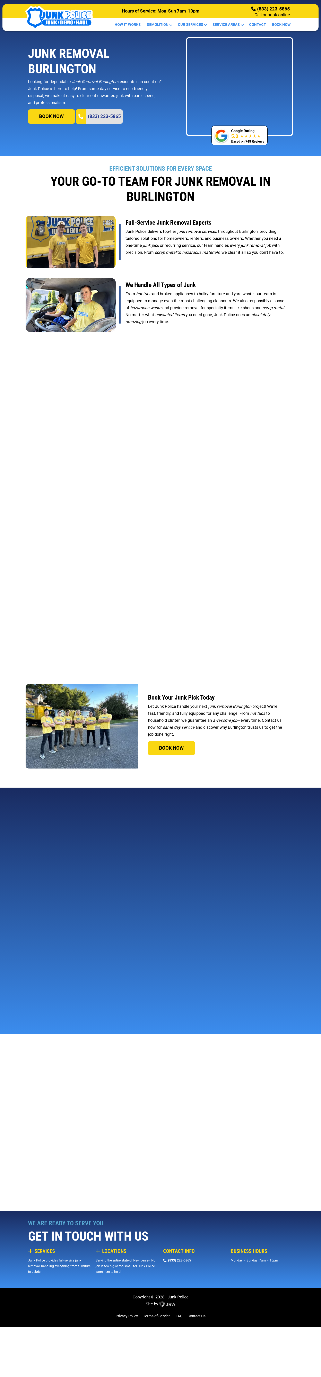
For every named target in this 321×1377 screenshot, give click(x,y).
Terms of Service (157, 1371)
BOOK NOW (51, 149)
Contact (257, 24)
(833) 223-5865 (273, 8)
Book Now (281, 24)
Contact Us (197, 1371)
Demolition (159, 24)
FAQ (179, 1371)
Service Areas (227, 24)
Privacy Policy (127, 1371)
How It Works (128, 24)
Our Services (192, 24)
